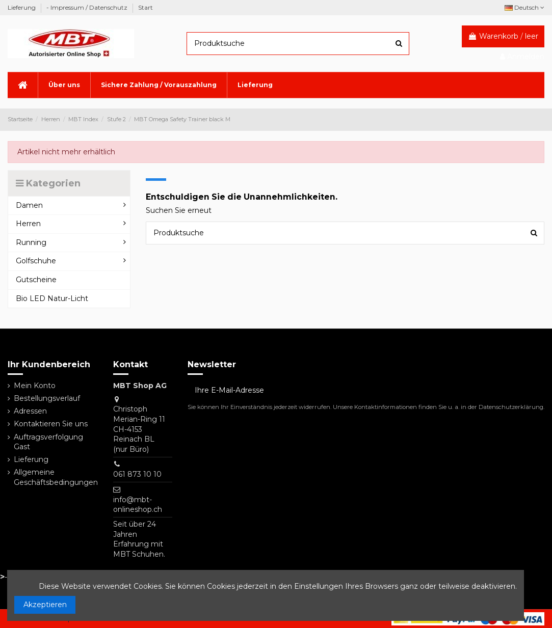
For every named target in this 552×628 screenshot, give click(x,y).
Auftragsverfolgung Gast (48, 442)
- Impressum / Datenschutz (87, 7)
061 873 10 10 (137, 474)
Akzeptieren (45, 604)
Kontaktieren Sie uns (51, 423)
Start (145, 7)
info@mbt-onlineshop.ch (137, 504)
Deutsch (524, 7)
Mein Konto (35, 385)
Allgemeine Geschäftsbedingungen (56, 477)
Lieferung (22, 7)
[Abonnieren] (533, 390)
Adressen (30, 411)
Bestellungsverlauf (47, 398)
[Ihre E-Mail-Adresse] (355, 390)
